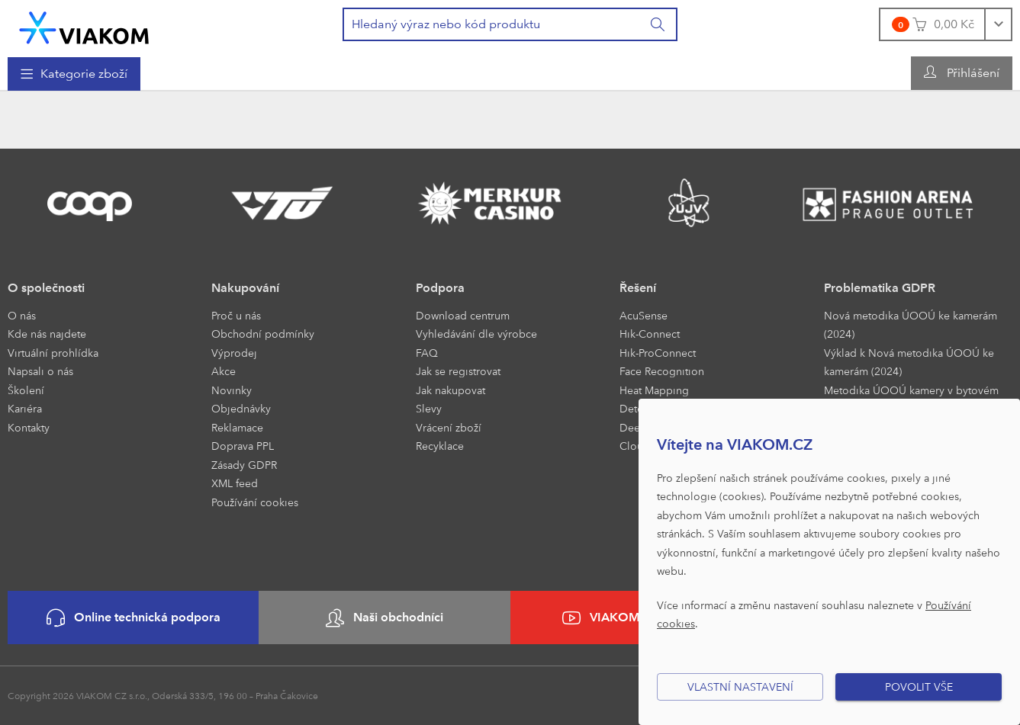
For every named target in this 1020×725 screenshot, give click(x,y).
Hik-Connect (649, 333)
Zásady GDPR (244, 464)
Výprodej (234, 352)
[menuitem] (74, 74)
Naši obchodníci (384, 617)
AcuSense (643, 315)
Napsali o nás (40, 370)
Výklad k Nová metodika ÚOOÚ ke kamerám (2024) (909, 362)
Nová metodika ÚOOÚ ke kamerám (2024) (910, 325)
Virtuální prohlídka (53, 352)
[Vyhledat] (658, 24)
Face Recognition (661, 370)
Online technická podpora (133, 617)
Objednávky (241, 408)
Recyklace (440, 445)
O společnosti (46, 288)
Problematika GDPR (879, 288)
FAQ (427, 352)
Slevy (429, 408)
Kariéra (25, 408)
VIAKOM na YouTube (635, 617)
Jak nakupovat (450, 389)
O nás (22, 315)
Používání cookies (254, 502)
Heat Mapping (654, 389)
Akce (223, 370)
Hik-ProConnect (657, 352)
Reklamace (237, 427)
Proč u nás (236, 315)
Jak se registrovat (458, 370)
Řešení (637, 288)
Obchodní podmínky (262, 333)
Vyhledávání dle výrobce (476, 333)
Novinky (231, 389)
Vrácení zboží (448, 427)
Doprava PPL (242, 445)
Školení (26, 389)
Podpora (440, 288)
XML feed (234, 482)
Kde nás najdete (47, 333)
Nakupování (245, 288)
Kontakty (29, 427)
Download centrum (463, 315)
